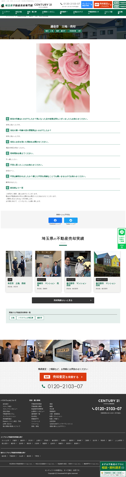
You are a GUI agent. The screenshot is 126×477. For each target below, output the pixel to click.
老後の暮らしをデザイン (58, 426)
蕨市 (110, 440)
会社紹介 (6, 404)
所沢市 (68, 443)
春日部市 (55, 440)
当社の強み (18, 12)
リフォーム (35, 424)
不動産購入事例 (36, 406)
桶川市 (13, 443)
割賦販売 (52, 411)
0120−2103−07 (65, 386)
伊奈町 (79, 440)
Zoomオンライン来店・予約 (12, 421)
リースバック (35, 421)
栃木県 (4, 456)
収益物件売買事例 (37, 409)
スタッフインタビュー (10, 409)
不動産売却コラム (93, 12)
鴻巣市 (60, 443)
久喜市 (37, 443)
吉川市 (95, 440)
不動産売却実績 (36, 404)
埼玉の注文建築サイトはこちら (45, 463)
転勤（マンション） (56, 416)
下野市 (37, 456)
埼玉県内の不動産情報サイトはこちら (20, 463)
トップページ (6, 12)
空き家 (52, 409)
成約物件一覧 (64, 12)
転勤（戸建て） (55, 419)
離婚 (51, 406)
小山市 (21, 456)
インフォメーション (9, 416)
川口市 (30, 440)
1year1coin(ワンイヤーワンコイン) (61, 424)
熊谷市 (29, 443)
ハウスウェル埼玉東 (25, 318)
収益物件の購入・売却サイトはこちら (69, 463)
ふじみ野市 (118, 440)
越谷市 (39, 318)
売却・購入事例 (32, 12)
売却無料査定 (7, 419)
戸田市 (46, 440)
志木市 (52, 443)
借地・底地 (35, 426)
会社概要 (120, 12)
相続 (51, 404)
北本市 (21, 443)
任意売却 (52, 421)
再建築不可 (35, 419)
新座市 (76, 443)
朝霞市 (45, 443)
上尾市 (38, 440)
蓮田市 (71, 440)
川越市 (14, 440)
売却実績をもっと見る (63, 300)
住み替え (34, 416)
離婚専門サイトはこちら (91, 463)
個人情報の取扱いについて (11, 426)
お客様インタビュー (48, 12)
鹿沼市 (29, 456)
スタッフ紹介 (108, 12)
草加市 (103, 440)
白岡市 (63, 440)
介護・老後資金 (55, 414)
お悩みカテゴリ (78, 12)
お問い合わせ (7, 424)
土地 (12, 318)
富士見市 (5, 443)
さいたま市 (5, 440)
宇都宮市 (12, 456)
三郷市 (87, 440)
